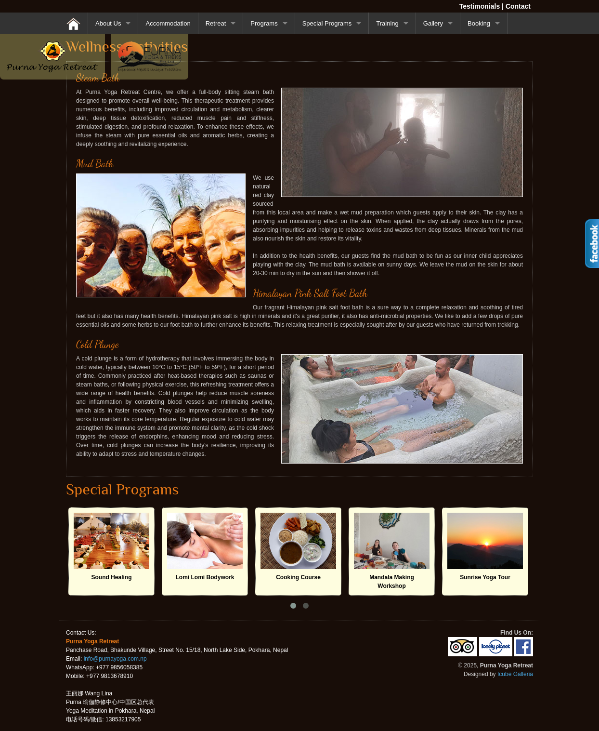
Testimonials (479, 6)
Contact (518, 6)
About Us (108, 23)
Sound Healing (111, 577)
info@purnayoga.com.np (115, 658)
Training (387, 23)
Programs (263, 23)
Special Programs (327, 23)
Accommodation (167, 23)
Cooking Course (298, 577)
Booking (479, 23)
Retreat (216, 23)
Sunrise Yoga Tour (485, 577)
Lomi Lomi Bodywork (204, 577)
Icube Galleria (515, 674)
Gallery (433, 23)
